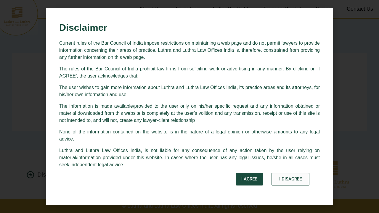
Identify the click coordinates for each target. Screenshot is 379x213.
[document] (189, 106)
